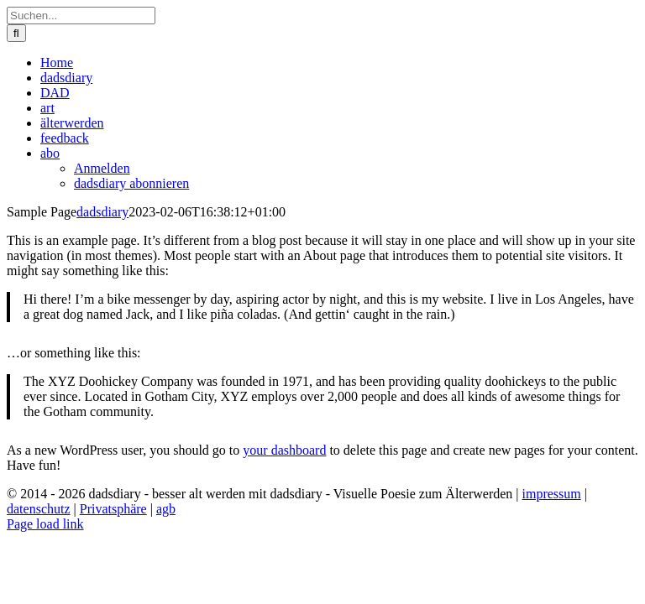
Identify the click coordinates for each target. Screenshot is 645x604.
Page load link (45, 524)
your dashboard (284, 450)
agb (166, 509)
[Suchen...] (81, 15)
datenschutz (39, 509)
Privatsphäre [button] (113, 509)
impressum (551, 494)
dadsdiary (102, 212)
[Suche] (16, 33)
